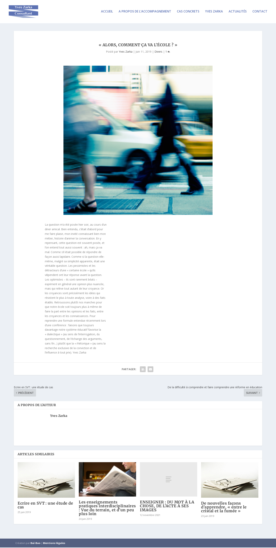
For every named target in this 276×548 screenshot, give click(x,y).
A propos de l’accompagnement (145, 12)
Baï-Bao (35, 543)
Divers (158, 52)
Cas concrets (188, 12)
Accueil (107, 12)
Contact (259, 12)
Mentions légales (54, 543)
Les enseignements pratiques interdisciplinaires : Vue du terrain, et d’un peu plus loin (107, 508)
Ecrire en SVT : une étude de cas (45, 505)
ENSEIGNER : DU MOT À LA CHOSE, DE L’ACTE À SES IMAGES (167, 506)
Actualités (238, 12)
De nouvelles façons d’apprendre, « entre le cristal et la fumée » (224, 507)
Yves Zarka (214, 12)
